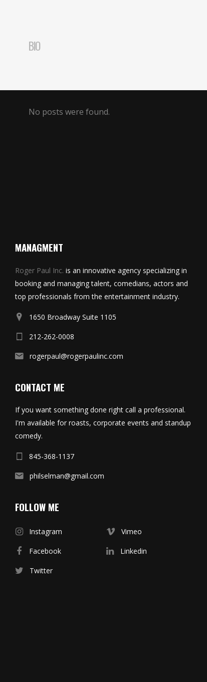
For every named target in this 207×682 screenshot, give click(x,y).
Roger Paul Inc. (39, 270)
